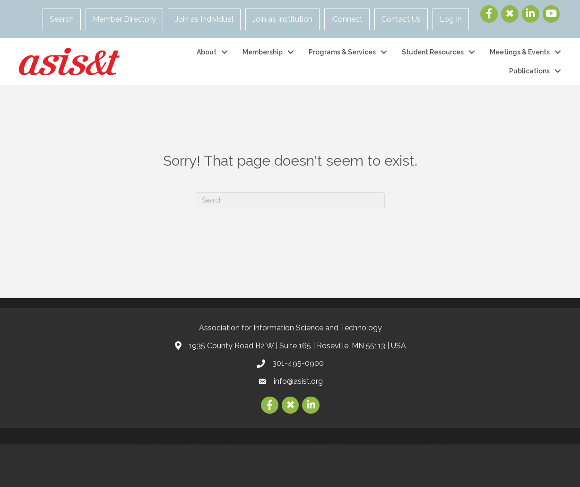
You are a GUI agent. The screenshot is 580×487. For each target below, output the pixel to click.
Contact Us (401, 19)
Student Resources (433, 52)
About (206, 52)
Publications (529, 71)
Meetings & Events (520, 52)
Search (62, 19)
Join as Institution (282, 19)
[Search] (290, 200)
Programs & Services (342, 52)
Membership (262, 52)
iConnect (347, 19)
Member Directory (124, 19)
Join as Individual (204, 19)
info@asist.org (298, 381)
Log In (451, 19)
